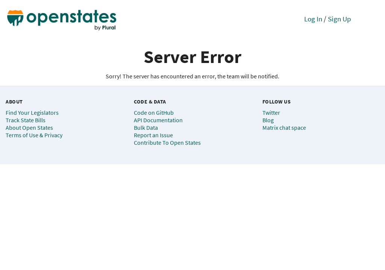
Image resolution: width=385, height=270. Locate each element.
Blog (268, 120)
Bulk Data (146, 127)
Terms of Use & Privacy (34, 135)
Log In (313, 18)
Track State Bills (25, 120)
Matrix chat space (284, 127)
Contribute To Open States (167, 142)
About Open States (29, 127)
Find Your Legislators (32, 112)
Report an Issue (153, 135)
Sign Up (339, 18)
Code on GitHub (154, 112)
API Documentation (158, 120)
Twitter (271, 112)
